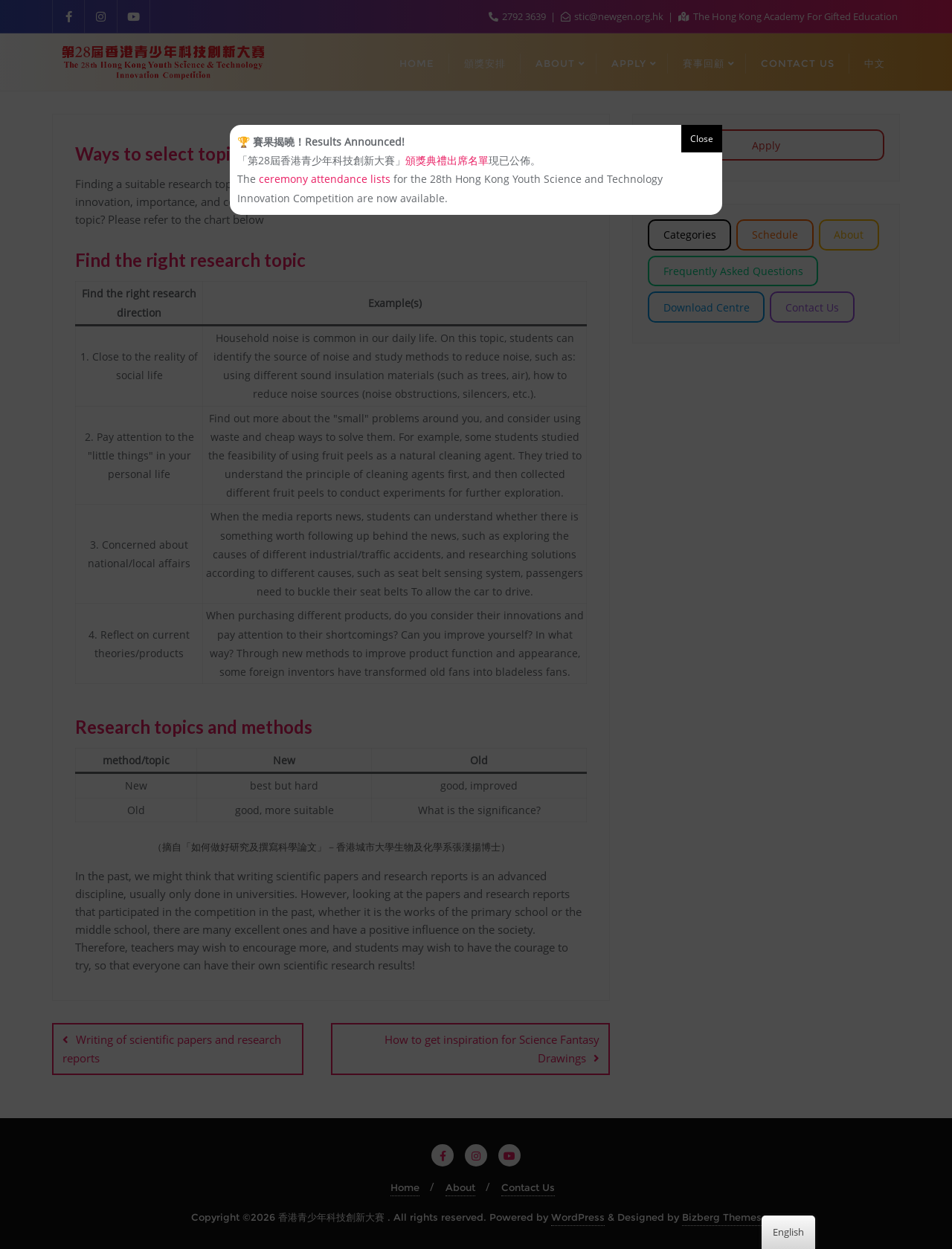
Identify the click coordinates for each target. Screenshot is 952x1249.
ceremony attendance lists (324, 179)
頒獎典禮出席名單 (447, 160)
